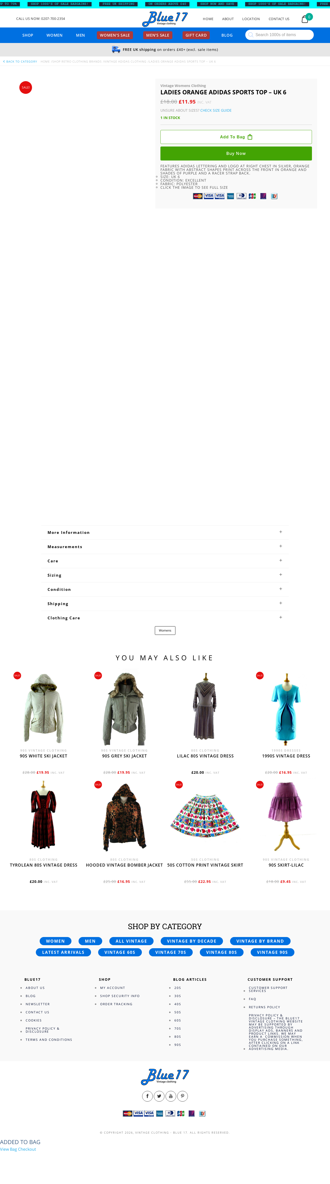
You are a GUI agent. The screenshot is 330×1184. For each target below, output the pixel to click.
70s (177, 1028)
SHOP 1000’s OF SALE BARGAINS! (65, 4)
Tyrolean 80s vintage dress (44, 865)
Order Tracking (116, 1004)
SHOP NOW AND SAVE (222, 4)
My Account (112, 988)
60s (177, 1020)
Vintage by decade (192, 941)
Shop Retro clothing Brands (77, 61)
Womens (165, 630)
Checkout (27, 1149)
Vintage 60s (120, 952)
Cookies (34, 1020)
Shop (27, 35)
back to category (20, 61)
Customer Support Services (268, 989)
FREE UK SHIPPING (124, 4)
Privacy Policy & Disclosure (43, 1030)
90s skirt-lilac (286, 865)
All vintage (131, 941)
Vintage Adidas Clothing (125, 61)
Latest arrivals (63, 952)
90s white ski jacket (43, 756)
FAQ (252, 999)
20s (177, 988)
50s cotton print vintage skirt (205, 865)
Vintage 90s (272, 952)
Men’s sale (157, 35)
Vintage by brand (260, 941)
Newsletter (38, 1004)
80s (177, 1036)
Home (208, 19)
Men (80, 35)
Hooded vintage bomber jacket (124, 865)
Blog (227, 35)
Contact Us (279, 19)
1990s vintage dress (286, 756)
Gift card (196, 35)
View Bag (8, 1149)
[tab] (165, 532)
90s (177, 1045)
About (228, 19)
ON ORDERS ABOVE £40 (172, 4)
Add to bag (232, 137)
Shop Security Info (120, 996)
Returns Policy (264, 1007)
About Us (35, 988)
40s (177, 1004)
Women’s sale (115, 35)
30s (177, 996)
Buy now (236, 153)
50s (177, 1012)
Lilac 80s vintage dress (205, 756)
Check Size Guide (216, 110)
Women (55, 35)
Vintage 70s (170, 952)
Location (251, 19)
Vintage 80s (221, 952)
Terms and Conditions (49, 1039)
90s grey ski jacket (124, 756)
